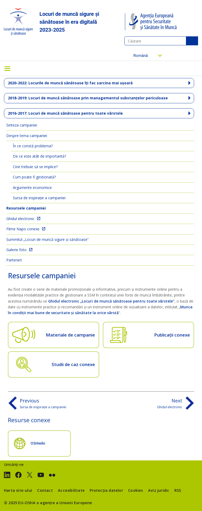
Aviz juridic (158, 490)
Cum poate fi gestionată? (34, 176)
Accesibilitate (71, 490)
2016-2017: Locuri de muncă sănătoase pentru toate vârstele (65, 113)
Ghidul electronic (20, 218)
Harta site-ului (18, 490)
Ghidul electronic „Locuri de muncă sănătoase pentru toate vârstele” (111, 301)
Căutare (192, 40)
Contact (45, 490)
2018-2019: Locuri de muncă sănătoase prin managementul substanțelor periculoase (88, 97)
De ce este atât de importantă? (39, 156)
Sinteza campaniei (21, 125)
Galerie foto (16, 249)
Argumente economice (32, 187)
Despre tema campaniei (26, 135)
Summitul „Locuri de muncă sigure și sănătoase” (47, 239)
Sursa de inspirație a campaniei (39, 197)
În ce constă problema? (33, 145)
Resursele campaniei (26, 208)
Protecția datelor (106, 490)
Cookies (135, 490)
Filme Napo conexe (22, 228)
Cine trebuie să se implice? (35, 166)
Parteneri (14, 259)
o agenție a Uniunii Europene (64, 502)
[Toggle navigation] (7, 68)
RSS (177, 490)
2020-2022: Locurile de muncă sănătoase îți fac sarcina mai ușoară (70, 82)
